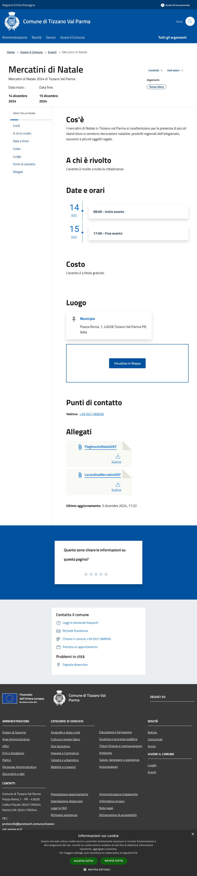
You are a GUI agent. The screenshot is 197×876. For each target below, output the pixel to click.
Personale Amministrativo (19, 767)
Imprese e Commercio (65, 753)
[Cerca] (190, 21)
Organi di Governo (14, 732)
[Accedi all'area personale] (175, 5)
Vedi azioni (175, 70)
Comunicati (155, 739)
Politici (6, 760)
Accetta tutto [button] (83, 861)
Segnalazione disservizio (67, 801)
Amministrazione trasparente (118, 794)
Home (11, 52)
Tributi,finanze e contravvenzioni (120, 746)
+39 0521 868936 (92, 414)
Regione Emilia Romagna (18, 5)
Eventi (52, 52)
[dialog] (98, 853)
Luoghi (152, 765)
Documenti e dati (13, 773)
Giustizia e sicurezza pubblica (118, 739)
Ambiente (105, 753)
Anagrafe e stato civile (65, 732)
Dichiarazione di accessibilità (118, 815)
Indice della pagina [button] (24, 113)
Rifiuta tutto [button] (114, 860)
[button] (98, 869)
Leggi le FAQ (59, 808)
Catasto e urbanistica (64, 760)
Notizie (152, 732)
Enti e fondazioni (13, 753)
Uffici (5, 746)
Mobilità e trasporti (63, 767)
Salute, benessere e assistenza (119, 759)
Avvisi (152, 746)
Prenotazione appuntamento (69, 794)
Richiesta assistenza (64, 815)
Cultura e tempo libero (65, 739)
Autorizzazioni (108, 766)
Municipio (87, 318)
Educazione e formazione (115, 732)
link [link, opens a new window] (136, 852)
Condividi (156, 70)
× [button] (192, 834)
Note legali (106, 808)
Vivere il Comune (31, 52)
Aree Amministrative (16, 739)
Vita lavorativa (60, 746)
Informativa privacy (112, 801)
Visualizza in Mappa (127, 363)
